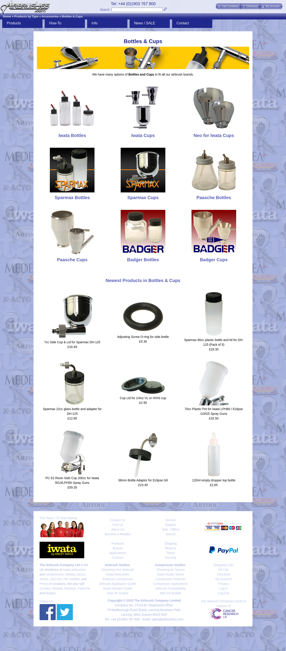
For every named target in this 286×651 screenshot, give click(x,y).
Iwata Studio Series (170, 574)
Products (14, 23)
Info (95, 23)
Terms (170, 553)
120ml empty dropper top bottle (214, 480)
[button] (228, 6)
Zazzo (81, 574)
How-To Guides (117, 593)
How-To (55, 23)
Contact (183, 23)
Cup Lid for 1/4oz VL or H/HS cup (143, 398)
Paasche (84, 588)
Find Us (117, 525)
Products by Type (26, 16)
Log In (223, 588)
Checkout (223, 574)
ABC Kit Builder (170, 593)
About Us (117, 529)
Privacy (224, 584)
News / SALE (144, 23)
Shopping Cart (224, 565)
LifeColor (55, 579)
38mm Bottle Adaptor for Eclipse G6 (143, 480)
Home (7, 16)
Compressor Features (171, 579)
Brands (117, 548)
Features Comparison (118, 579)
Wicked (57, 588)
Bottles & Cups (72, 16)
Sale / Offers (170, 529)
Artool (44, 579)
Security (170, 557)
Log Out (223, 593)
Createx (45, 588)
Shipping (170, 543)
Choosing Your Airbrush (117, 569)
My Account (223, 579)
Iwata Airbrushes (117, 574)
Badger (50, 593)
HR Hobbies (71, 579)
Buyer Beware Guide (117, 588)
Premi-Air (46, 584)
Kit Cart (223, 569)
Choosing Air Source (170, 569)
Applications (117, 553)
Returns (170, 548)
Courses (117, 557)
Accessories (50, 16)
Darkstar (70, 588)
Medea (70, 574)
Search (105, 9)
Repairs (170, 525)
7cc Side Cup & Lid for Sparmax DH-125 (72, 342)
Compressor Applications (170, 584)
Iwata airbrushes (74, 569)
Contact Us (117, 520)
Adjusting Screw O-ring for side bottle (143, 337)
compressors (54, 574)
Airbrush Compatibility (170, 588)
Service (170, 520)
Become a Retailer (117, 534)
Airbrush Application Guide (117, 584)
